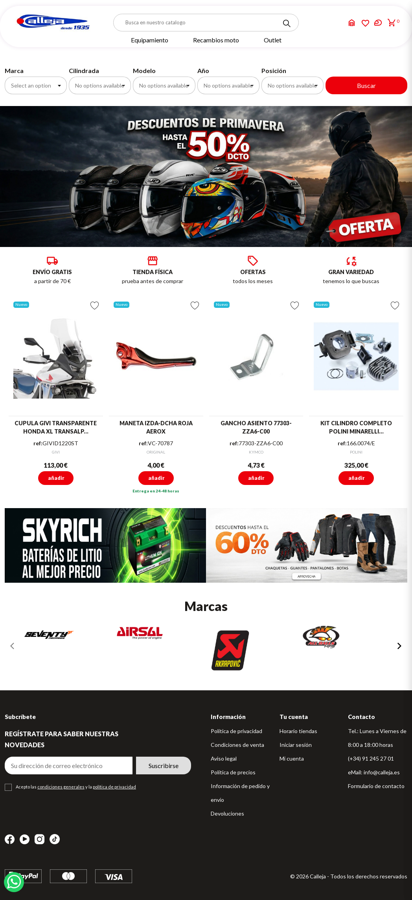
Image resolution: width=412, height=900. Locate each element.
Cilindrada (84, 70)
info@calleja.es (382, 772)
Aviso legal (224, 758)
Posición (273, 70)
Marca (14, 70)
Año (203, 70)
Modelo (144, 70)
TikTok (55, 839)
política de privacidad (114, 786)
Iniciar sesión (296, 744)
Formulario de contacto (376, 786)
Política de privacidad (236, 731)
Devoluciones (227, 813)
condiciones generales (61, 786)
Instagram (39, 839)
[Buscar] (206, 22)
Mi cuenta (292, 758)
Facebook (10, 839)
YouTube (24, 839)
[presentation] (12, 646)
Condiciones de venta (237, 744)
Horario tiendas (298, 731)
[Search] (286, 23)
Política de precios (233, 772)
